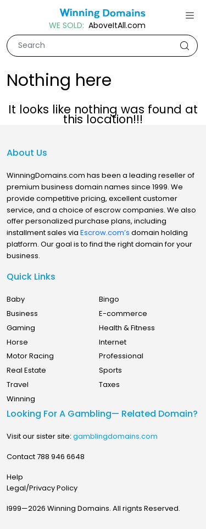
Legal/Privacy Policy (42, 488)
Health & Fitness (127, 328)
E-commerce (123, 313)
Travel (18, 384)
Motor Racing (30, 356)
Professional (121, 356)
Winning (21, 399)
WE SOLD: (66, 25)
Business (22, 313)
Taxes (109, 384)
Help (15, 477)
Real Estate (26, 370)
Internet (112, 342)
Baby (16, 299)
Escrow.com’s (105, 232)
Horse (17, 342)
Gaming (21, 328)
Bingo (109, 299)
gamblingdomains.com (115, 436)
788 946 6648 (61, 456)
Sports (110, 370)
